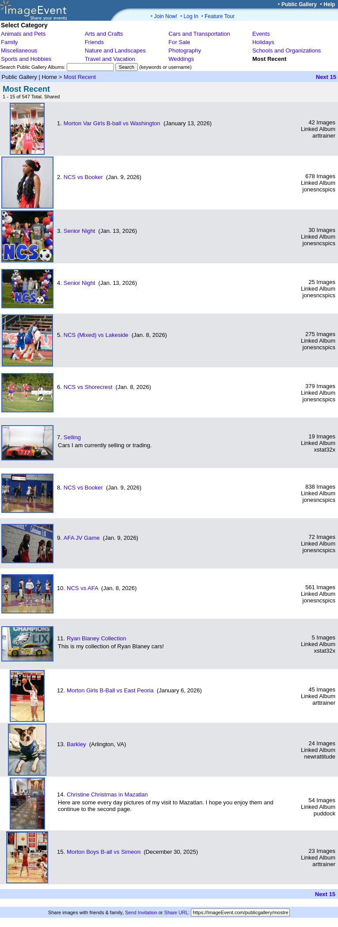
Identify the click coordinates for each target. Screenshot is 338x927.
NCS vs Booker (83, 177)
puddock (324, 813)
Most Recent (80, 77)
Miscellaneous (19, 50)
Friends (94, 42)
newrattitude (319, 756)
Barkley (76, 744)
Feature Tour (220, 16)
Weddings (181, 59)
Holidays (263, 42)
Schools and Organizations (286, 50)
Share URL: (177, 912)
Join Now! (166, 16)
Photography (184, 50)
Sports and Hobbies (26, 59)
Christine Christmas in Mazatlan (107, 794)
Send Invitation (141, 912)
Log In (190, 16)
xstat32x (324, 449)
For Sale (179, 42)
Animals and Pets (23, 33)
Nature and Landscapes (115, 50)
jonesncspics (319, 189)
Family (9, 42)
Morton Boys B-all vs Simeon (104, 852)
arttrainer (323, 135)
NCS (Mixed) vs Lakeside (96, 335)
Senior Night (79, 231)
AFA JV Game (82, 538)
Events (261, 33)
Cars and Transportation (199, 33)
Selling (72, 437)
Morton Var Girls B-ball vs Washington (112, 123)
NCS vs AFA (82, 588)
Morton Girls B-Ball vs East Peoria (110, 690)
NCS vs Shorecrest (88, 387)
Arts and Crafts (104, 33)
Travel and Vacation (110, 59)
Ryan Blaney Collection (96, 638)
